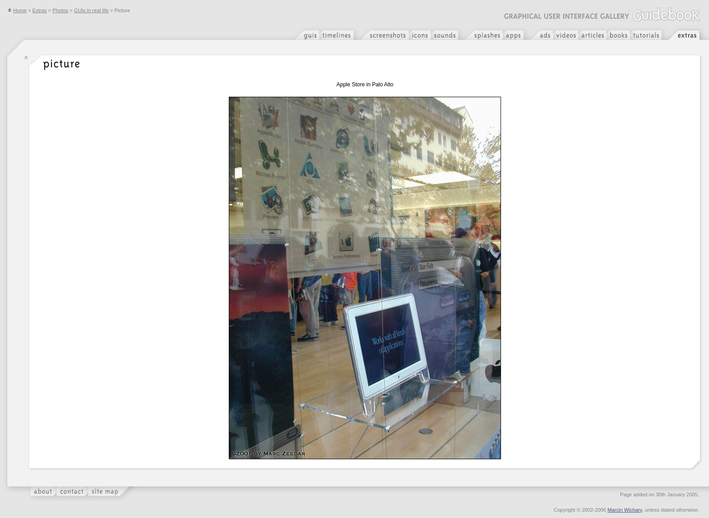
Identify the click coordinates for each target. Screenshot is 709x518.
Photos (60, 10)
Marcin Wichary (625, 510)
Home (17, 10)
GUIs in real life (91, 10)
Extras (40, 10)
